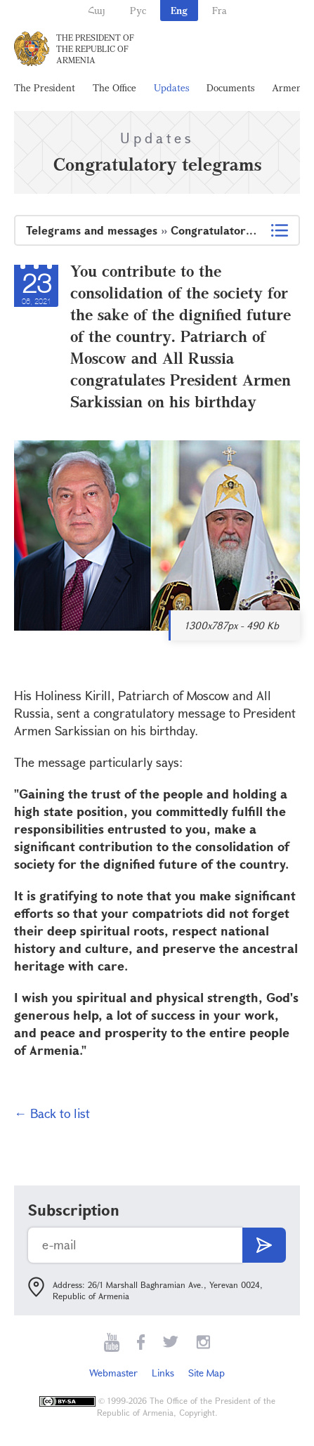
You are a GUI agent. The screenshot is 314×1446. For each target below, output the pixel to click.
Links (163, 1372)
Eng (179, 10)
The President (44, 87)
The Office (114, 87)
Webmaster (113, 1372)
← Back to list (52, 1113)
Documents (230, 87)
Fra (219, 10)
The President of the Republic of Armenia (95, 48)
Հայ (96, 10)
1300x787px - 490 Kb (232, 625)
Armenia (291, 87)
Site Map (206, 1372)
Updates (171, 87)
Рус (138, 10)
